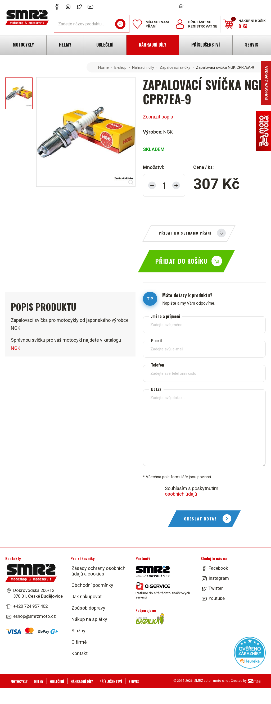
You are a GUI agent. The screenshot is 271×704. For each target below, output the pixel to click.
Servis (134, 681)
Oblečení (57, 681)
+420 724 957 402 (30, 606)
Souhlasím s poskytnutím (191, 491)
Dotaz (156, 389)
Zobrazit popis (158, 117)
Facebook (218, 568)
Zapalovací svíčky (175, 67)
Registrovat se (202, 26)
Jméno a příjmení (165, 316)
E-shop (120, 67)
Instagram (219, 578)
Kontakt (79, 653)
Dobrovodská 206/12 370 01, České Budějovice (38, 593)
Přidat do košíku (181, 261)
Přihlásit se (199, 22)
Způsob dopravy (88, 608)
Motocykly (19, 681)
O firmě (79, 642)
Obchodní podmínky (92, 585)
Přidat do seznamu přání (185, 233)
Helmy (38, 681)
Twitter (216, 588)
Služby (78, 630)
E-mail (156, 340)
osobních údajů (181, 494)
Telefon (157, 365)
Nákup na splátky (89, 619)
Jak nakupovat (86, 596)
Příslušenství (111, 681)
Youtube (217, 598)
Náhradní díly (143, 67)
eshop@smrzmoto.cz (34, 616)
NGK (15, 348)
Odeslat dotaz (200, 518)
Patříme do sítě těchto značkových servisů (163, 590)
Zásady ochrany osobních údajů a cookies (98, 571)
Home (103, 67)
